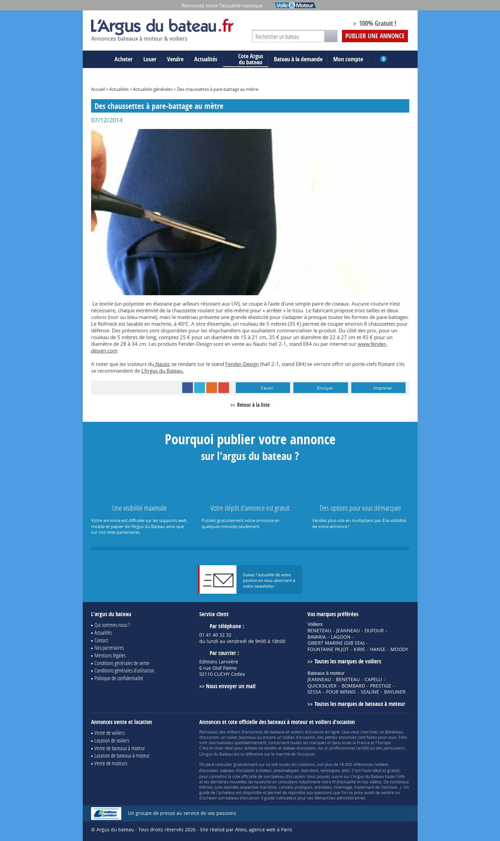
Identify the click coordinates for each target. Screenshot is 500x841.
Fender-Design (242, 364)
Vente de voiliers (109, 732)
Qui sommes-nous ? (112, 625)
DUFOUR (374, 631)
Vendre (175, 59)
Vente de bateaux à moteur (119, 748)
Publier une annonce (375, 35)
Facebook (187, 387)
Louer (149, 59)
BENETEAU (319, 631)
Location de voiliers (111, 740)
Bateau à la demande (298, 59)
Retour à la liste (253, 404)
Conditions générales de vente (121, 663)
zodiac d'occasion (299, 737)
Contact (101, 640)
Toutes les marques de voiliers (347, 661)
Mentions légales (110, 655)
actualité (348, 781)
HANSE (377, 649)
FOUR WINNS (341, 692)
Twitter (199, 387)
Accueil (98, 89)
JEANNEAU (348, 631)
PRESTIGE (380, 686)
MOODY (399, 649)
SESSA (314, 692)
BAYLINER (395, 692)
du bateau (245, 59)
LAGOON (341, 637)
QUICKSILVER (322, 686)
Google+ (223, 387)
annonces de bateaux (265, 731)
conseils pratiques (295, 787)
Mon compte (348, 59)
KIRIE (359, 649)
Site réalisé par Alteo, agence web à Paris (246, 829)
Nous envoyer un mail (231, 686)
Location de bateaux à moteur (122, 755)
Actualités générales (152, 89)
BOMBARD (353, 686)
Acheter (124, 59)
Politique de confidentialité (118, 678)
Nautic (162, 364)
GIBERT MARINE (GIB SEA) (335, 643)
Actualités (205, 59)
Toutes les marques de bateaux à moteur (359, 704)
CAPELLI (373, 679)
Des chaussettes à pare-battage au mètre (217, 89)
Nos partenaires (109, 647)
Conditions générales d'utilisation (124, 670)
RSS (211, 387)
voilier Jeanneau (241, 737)
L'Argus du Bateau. (162, 370)
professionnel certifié (349, 748)
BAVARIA (316, 637)
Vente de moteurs (110, 763)
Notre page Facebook (334, 24)
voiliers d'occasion (307, 731)
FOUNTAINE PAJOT (328, 649)
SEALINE (370, 692)
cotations (306, 764)
